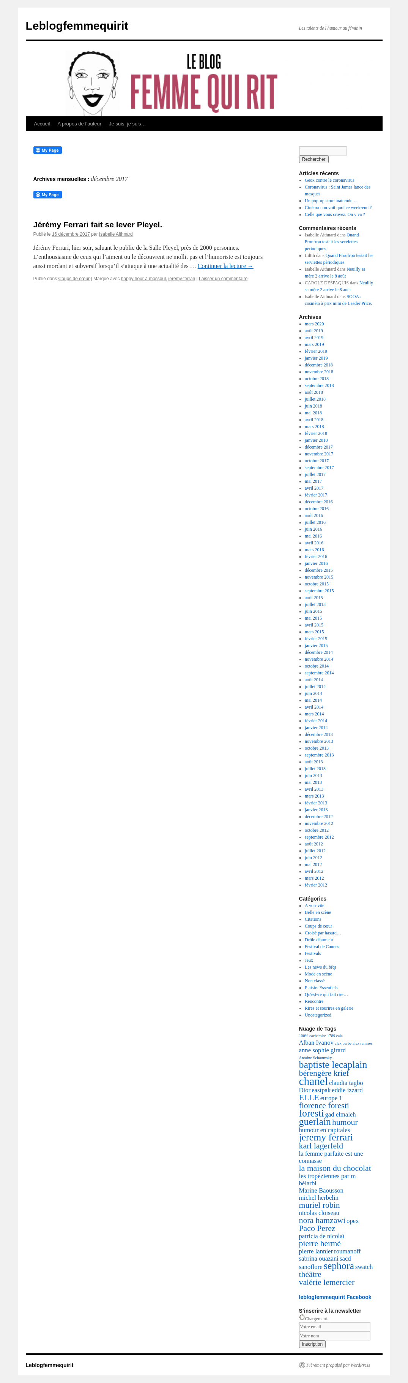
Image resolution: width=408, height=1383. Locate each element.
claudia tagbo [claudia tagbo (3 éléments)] (346, 1082)
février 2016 (316, 556)
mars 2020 (314, 324)
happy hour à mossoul (143, 278)
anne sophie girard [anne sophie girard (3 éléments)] (322, 1050)
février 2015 (316, 638)
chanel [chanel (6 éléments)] (313, 1081)
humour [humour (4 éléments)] (345, 1122)
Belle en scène (318, 912)
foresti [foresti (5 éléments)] (311, 1113)
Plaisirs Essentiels (321, 987)
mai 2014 (313, 700)
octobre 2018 (317, 378)
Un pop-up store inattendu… (331, 200)
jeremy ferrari (182, 278)
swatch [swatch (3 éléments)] (364, 1266)
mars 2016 (314, 549)
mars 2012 (314, 878)
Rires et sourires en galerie (329, 1008)
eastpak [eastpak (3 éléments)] (321, 1090)
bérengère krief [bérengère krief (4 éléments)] (324, 1073)
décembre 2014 (319, 652)
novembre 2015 (319, 577)
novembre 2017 (319, 454)
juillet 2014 (315, 686)
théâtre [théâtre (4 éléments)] (310, 1274)
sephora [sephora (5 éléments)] (339, 1265)
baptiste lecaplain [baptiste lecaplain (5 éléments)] (333, 1064)
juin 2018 (313, 406)
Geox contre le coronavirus (329, 180)
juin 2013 (313, 775)
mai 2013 (313, 782)
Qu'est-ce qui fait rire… (326, 994)
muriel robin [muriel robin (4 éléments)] (319, 1205)
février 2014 (316, 720)
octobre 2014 (317, 666)
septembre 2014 (319, 673)
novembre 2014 (319, 659)
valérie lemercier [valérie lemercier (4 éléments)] (327, 1282)
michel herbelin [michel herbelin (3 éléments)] (319, 1197)
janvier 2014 (316, 727)
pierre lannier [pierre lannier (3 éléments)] (316, 1251)
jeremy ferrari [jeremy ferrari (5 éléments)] (326, 1137)
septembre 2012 (319, 837)
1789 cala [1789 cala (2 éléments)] (335, 1036)
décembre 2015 (319, 570)
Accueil (42, 124)
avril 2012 (314, 871)
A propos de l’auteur (79, 124)
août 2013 (314, 761)
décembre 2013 (319, 734)
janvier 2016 (316, 563)
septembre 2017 (319, 467)
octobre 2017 (317, 460)
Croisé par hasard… (323, 933)
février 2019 (316, 351)
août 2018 (314, 392)
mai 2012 (313, 864)
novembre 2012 (319, 823)
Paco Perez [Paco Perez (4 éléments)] (317, 1228)
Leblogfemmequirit (77, 25)
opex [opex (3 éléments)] (353, 1220)
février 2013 (316, 803)
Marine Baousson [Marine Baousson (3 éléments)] (321, 1190)
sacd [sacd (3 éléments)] (345, 1258)
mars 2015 (314, 631)
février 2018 (316, 433)
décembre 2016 (319, 501)
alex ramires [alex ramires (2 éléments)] (362, 1043)
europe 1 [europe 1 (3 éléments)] (331, 1098)
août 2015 (314, 597)
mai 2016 (313, 536)
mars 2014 (314, 714)
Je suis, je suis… (127, 124)
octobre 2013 (317, 748)
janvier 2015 (316, 645)
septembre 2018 (319, 385)
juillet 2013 (315, 768)
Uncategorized (318, 1015)
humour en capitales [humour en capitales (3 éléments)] (324, 1130)
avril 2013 (314, 789)
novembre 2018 (319, 371)
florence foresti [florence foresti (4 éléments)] (324, 1105)
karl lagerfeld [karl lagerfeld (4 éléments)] (321, 1145)
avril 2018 (314, 419)
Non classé (315, 980)
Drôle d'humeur (319, 939)
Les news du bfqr (320, 967)
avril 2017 (314, 488)
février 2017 (316, 495)
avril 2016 (314, 543)
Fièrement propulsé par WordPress (338, 1365)
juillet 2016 (315, 522)
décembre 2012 (319, 816)
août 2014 (314, 679)
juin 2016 (313, 529)
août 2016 (314, 515)
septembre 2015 (319, 590)
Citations (313, 919)
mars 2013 (314, 796)
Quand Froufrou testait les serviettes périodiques (332, 241)
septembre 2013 (319, 755)
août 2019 (314, 330)
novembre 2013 (319, 741)
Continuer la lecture (226, 266)
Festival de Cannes (322, 946)
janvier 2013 (316, 809)
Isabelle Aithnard (116, 234)
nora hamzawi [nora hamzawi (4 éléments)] (322, 1220)
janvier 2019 (316, 358)
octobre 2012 (317, 830)
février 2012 (316, 885)
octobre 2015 (317, 584)
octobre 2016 (317, 508)
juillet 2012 (315, 850)
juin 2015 (313, 611)
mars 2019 (314, 344)
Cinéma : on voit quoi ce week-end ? (338, 207)
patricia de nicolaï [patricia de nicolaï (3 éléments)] (322, 1236)
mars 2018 (314, 426)
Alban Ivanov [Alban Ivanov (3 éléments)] (316, 1042)
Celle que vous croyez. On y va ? (335, 214)
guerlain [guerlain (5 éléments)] (315, 1121)
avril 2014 (314, 707)
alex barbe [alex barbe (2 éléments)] (343, 1043)
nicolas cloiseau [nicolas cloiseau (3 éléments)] (319, 1212)
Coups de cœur (74, 278)
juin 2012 (313, 857)
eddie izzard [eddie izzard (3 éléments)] (347, 1090)
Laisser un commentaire (223, 278)
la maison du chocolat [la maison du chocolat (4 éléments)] (335, 1168)
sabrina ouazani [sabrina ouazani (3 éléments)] (319, 1258)
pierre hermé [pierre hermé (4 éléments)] (320, 1243)
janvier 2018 (316, 440)
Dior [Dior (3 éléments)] (305, 1090)
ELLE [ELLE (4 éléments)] (309, 1097)
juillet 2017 (315, 474)
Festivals (313, 953)
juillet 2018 (315, 399)
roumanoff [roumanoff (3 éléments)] (347, 1251)
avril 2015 (314, 625)
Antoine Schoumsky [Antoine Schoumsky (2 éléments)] (315, 1058)
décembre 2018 (319, 365)
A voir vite (314, 905)
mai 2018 (313, 413)
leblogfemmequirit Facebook (335, 1297)
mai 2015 (313, 618)
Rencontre (314, 1001)
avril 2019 (314, 337)
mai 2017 (313, 481)
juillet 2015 (315, 604)
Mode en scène (318, 974)
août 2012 (314, 844)
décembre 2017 (319, 447)
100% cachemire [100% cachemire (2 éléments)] (312, 1036)
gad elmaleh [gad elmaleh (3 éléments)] (340, 1114)
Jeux (309, 960)
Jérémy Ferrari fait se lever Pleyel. (97, 224)
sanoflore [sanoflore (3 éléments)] (311, 1266)
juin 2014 (313, 693)
